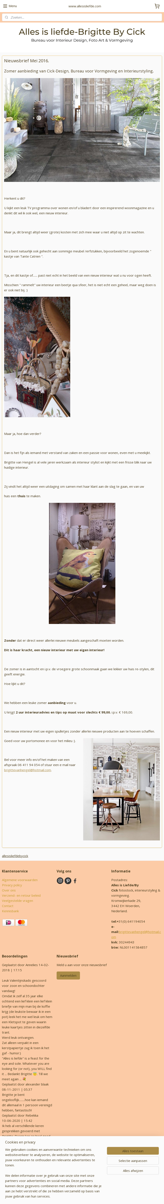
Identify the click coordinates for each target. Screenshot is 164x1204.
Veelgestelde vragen (17, 900)
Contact (7, 906)
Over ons (9, 890)
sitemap (70, 1196)
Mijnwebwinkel (134, 1196)
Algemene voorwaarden (20, 880)
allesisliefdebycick (15, 856)
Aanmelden (68, 975)
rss (79, 1196)
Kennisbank (10, 911)
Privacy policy (12, 885)
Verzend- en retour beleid (21, 895)
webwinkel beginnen (96, 1196)
